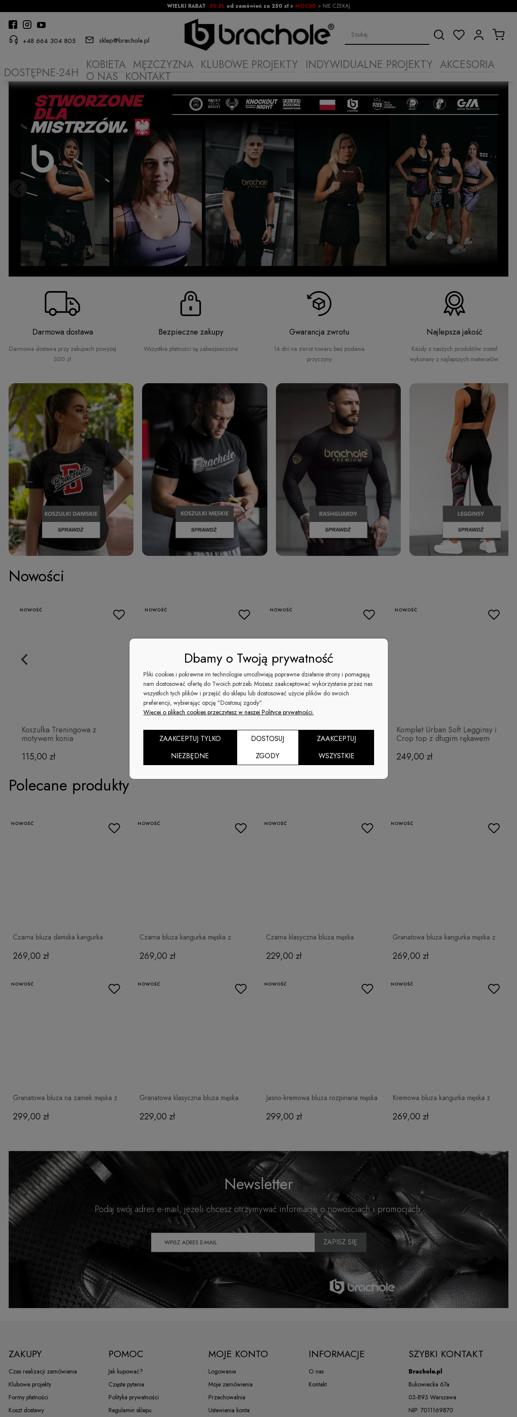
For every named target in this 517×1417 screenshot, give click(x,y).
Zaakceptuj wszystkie (336, 747)
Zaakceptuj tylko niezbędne (190, 747)
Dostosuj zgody (267, 747)
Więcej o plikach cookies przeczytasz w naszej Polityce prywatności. (228, 712)
